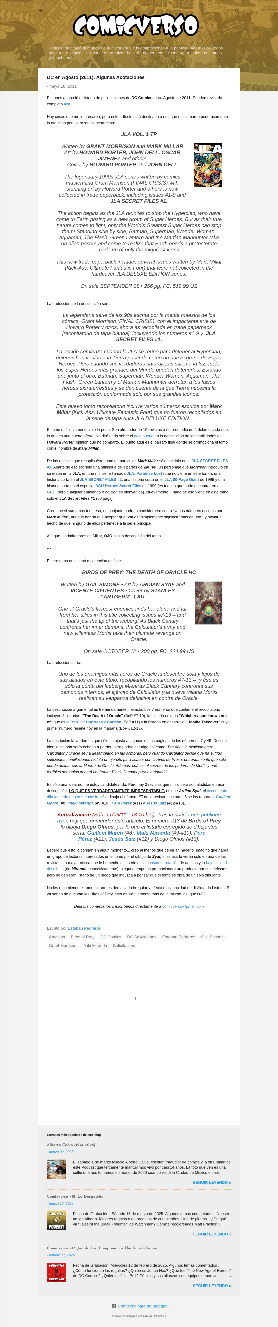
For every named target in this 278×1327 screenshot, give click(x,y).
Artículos (57, 937)
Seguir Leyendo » (212, 1182)
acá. (67, 104)
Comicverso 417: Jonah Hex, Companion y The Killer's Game (102, 1248)
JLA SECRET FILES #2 (101, 479)
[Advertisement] (139, 1084)
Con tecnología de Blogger (139, 1306)
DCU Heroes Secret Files (118, 486)
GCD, (52, 492)
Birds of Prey (82, 937)
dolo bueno (143, 436)
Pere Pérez (122, 803)
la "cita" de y (93, 722)
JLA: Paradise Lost (144, 473)
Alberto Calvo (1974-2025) (71, 1145)
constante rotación (163, 863)
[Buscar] (237, 11)
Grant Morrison (62, 945)
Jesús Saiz (156, 803)
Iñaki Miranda (94, 945)
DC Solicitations (141, 937)
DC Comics (110, 937)
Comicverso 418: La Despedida (75, 1197)
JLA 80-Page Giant (182, 479)
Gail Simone (212, 937)
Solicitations (124, 945)
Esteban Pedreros (178, 937)
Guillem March (105, 833)
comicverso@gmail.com (183, 906)
